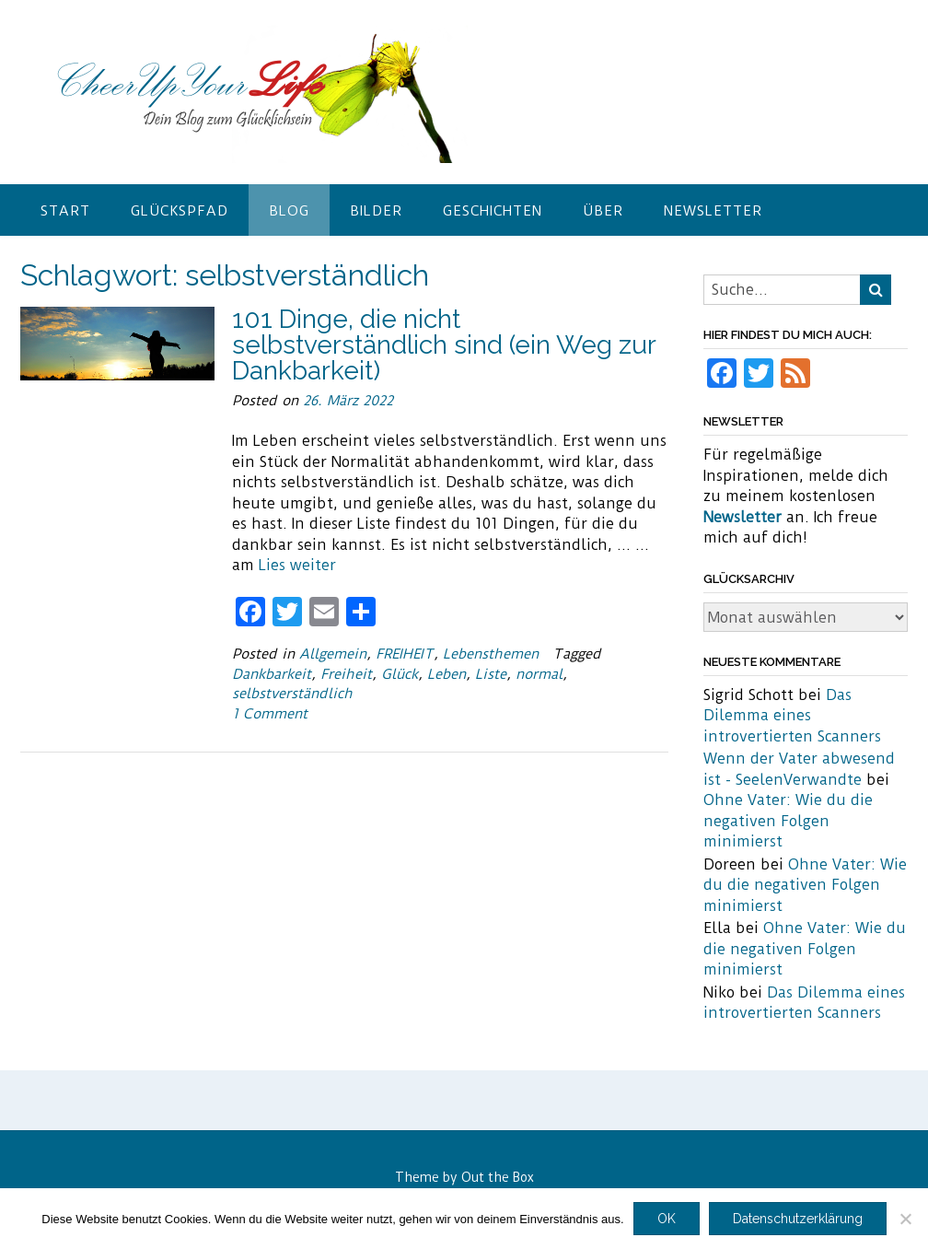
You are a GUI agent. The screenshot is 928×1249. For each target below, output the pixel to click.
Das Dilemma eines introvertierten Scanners (792, 715)
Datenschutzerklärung (798, 1218)
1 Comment (269, 714)
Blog (289, 211)
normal (539, 674)
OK (666, 1218)
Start (65, 211)
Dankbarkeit (271, 674)
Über (603, 211)
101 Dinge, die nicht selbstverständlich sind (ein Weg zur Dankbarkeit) (443, 345)
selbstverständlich (292, 693)
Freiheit (346, 674)
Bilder (376, 211)
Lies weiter (297, 565)
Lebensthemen (491, 654)
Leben (446, 674)
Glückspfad (179, 211)
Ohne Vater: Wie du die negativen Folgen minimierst (788, 820)
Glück (399, 674)
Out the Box (497, 1177)
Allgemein (332, 654)
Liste (490, 674)
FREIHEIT (405, 654)
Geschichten (492, 211)
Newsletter (713, 211)
